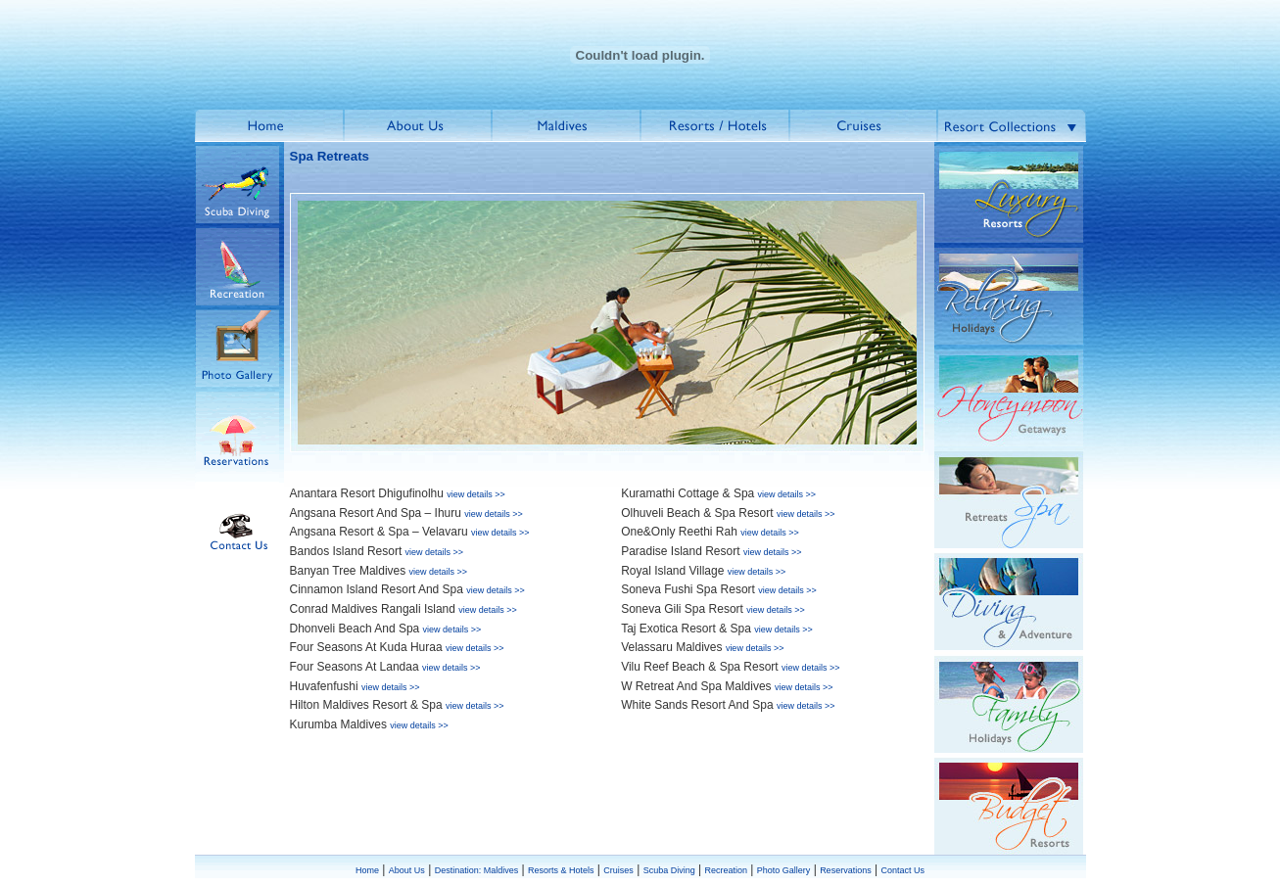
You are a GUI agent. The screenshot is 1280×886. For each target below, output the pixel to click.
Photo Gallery (784, 870)
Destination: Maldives (477, 870)
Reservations (846, 870)
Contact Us (902, 870)
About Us (407, 870)
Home (367, 870)
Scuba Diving (669, 870)
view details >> (476, 494)
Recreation (725, 870)
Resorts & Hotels (561, 870)
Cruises (618, 870)
